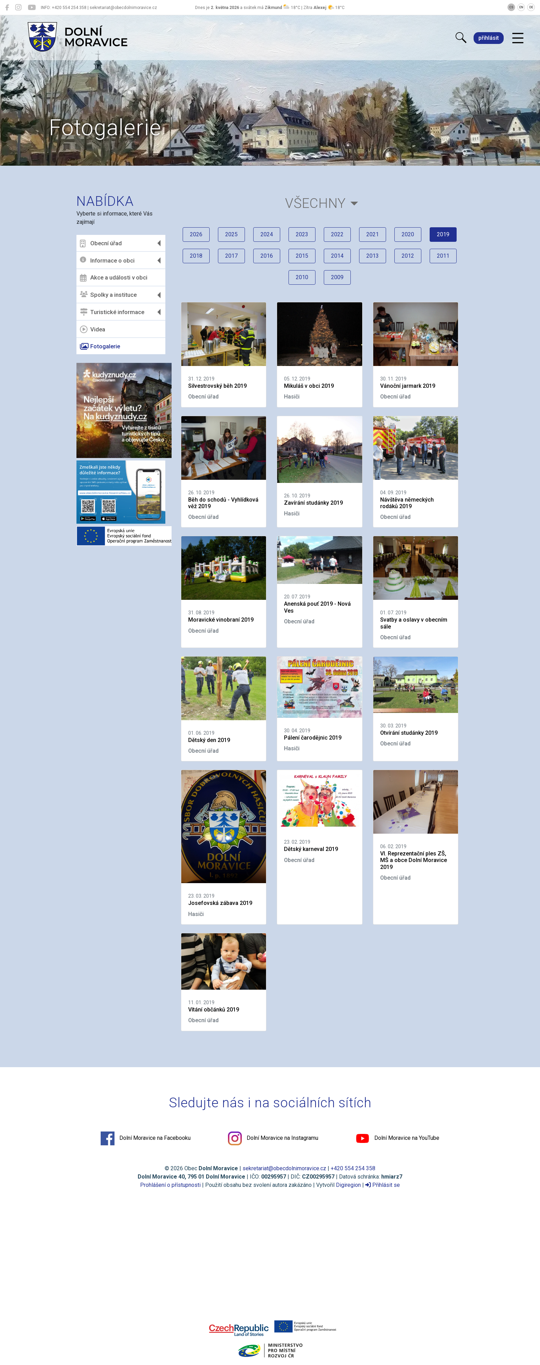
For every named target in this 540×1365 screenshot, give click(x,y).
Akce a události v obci (113, 278)
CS (511, 7)
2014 (337, 256)
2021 (372, 234)
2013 (372, 256)
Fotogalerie (100, 346)
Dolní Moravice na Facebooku (146, 1138)
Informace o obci (107, 260)
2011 (443, 256)
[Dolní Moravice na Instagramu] (18, 7)
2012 (408, 256)
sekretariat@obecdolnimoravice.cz (284, 1168)
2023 (302, 234)
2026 (196, 234)
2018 (196, 256)
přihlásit (488, 38)
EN (521, 7)
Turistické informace (112, 312)
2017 (231, 256)
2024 (266, 234)
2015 (302, 256)
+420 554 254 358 (353, 1168)
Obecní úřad (101, 243)
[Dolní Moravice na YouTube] (32, 7)
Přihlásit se (382, 1185)
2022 (337, 234)
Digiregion (348, 1185)
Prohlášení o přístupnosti (170, 1185)
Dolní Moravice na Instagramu (273, 1138)
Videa (92, 329)
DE (531, 7)
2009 (337, 277)
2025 (231, 234)
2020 (408, 234)
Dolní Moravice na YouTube (397, 1138)
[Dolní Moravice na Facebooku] (7, 7)
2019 (443, 234)
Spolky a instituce (108, 295)
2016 (266, 256)
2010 (302, 277)
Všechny (315, 203)
